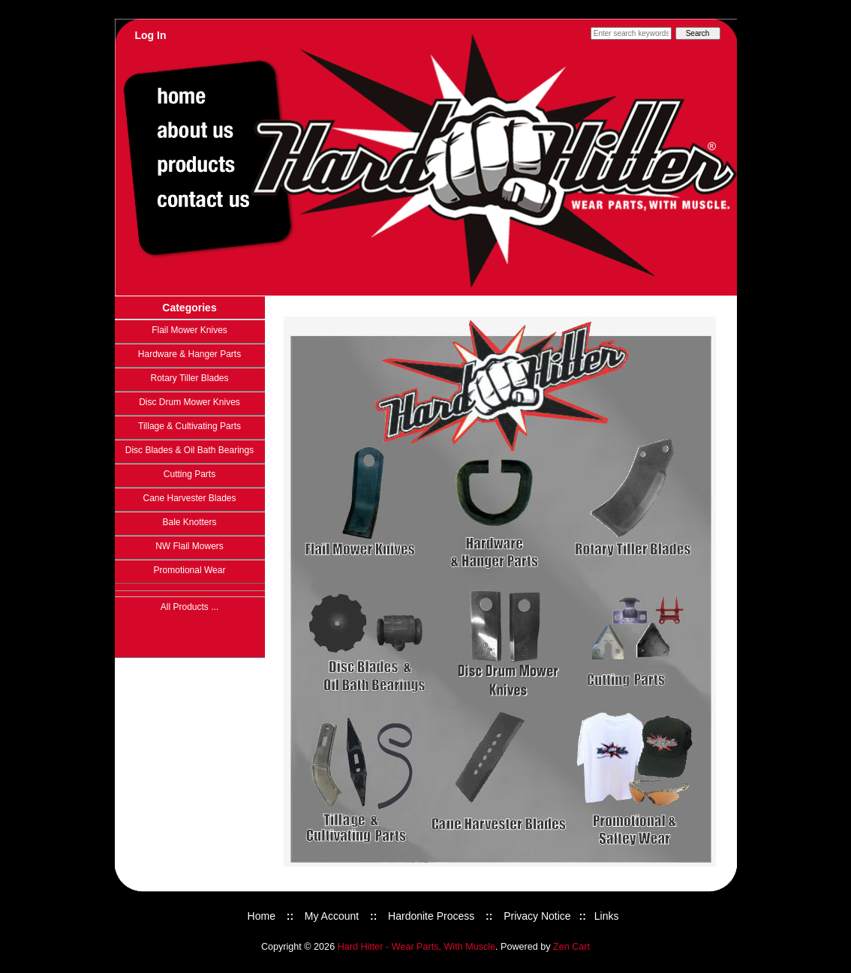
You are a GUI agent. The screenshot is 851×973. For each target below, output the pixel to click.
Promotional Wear (190, 570)
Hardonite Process (431, 916)
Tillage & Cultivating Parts (189, 426)
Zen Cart (571, 946)
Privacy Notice (537, 916)
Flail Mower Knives (189, 330)
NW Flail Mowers (189, 546)
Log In (151, 35)
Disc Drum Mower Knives (189, 402)
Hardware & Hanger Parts (189, 354)
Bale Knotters (189, 522)
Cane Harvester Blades (189, 498)
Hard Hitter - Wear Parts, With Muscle (416, 946)
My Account (332, 916)
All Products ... (189, 607)
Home (261, 916)
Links (606, 916)
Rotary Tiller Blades (189, 378)
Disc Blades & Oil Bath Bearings (189, 450)
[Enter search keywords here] (631, 33)
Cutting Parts (189, 474)
